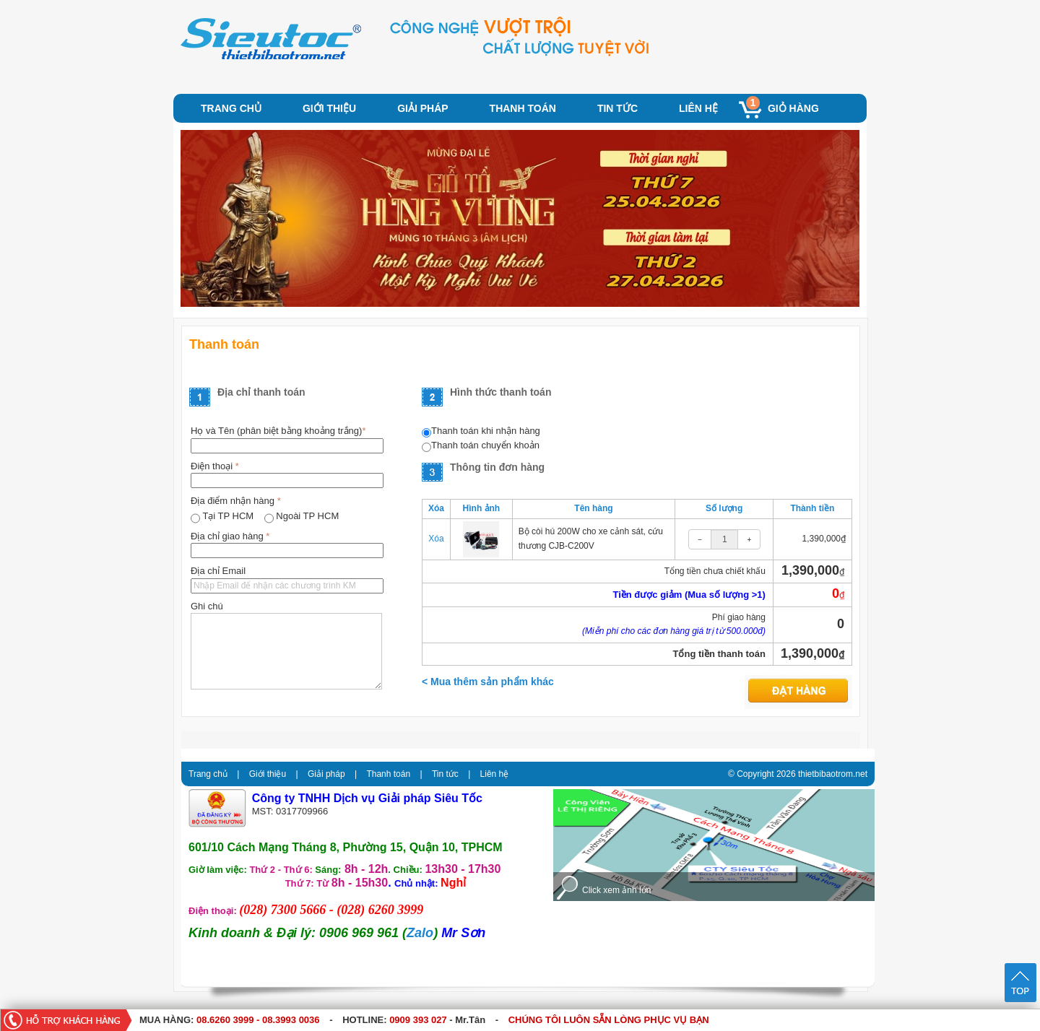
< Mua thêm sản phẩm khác (488, 681)
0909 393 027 (418, 1019)
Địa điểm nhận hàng (236, 500)
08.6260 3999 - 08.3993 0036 (258, 1019)
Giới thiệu (329, 108)
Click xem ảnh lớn (616, 890)
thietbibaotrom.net (832, 774)
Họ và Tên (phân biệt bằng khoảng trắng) (278, 430)
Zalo (420, 933)
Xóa (435, 539)
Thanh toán (523, 108)
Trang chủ (231, 108)
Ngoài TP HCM (307, 515)
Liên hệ (698, 108)
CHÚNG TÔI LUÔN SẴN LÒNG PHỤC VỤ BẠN (608, 1019)
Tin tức (617, 108)
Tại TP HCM (229, 515)
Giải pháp (422, 108)
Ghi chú (207, 606)
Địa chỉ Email (218, 570)
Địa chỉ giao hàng (230, 536)
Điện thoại (215, 466)
